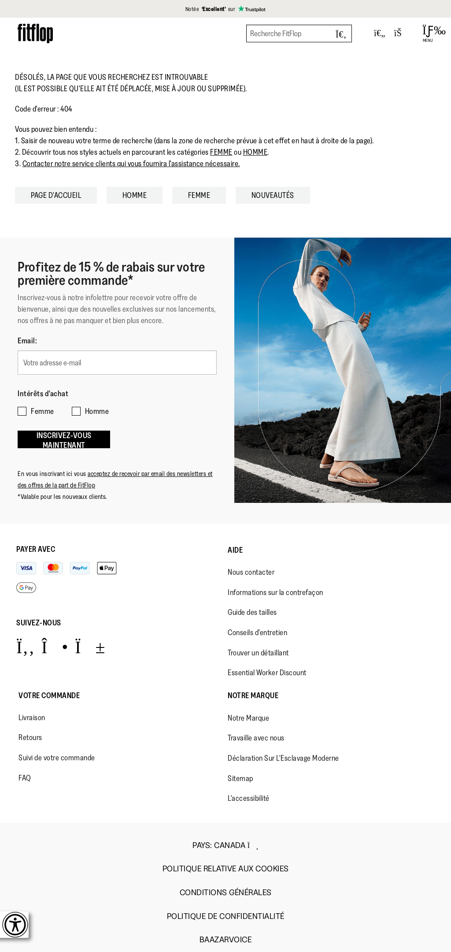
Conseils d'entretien (257, 632)
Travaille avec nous (256, 738)
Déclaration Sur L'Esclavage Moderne (283, 758)
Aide (235, 550)
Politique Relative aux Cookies (226, 869)
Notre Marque (253, 695)
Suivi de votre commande (56, 757)
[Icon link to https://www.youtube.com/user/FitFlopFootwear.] (90, 647)
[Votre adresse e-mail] (117, 362)
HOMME (255, 152)
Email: (27, 341)
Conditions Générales (226, 892)
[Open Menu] (427, 33)
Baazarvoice (226, 940)
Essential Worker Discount (267, 672)
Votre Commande (49, 695)
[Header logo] (35, 33)
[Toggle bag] (401, 33)
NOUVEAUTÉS (272, 195)
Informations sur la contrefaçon (275, 592)
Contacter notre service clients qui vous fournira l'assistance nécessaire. (131, 163)
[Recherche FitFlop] (299, 33)
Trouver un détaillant (258, 653)
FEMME (221, 152)
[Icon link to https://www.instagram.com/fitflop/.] (54, 647)
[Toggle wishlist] (379, 33)
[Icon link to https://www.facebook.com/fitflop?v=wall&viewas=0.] (25, 647)
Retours (30, 737)
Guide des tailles (252, 612)
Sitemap (240, 778)
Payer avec (35, 549)
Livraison (31, 717)
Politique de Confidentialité (226, 916)
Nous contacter (251, 572)
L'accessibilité (249, 798)
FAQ (24, 778)
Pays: (225, 845)
